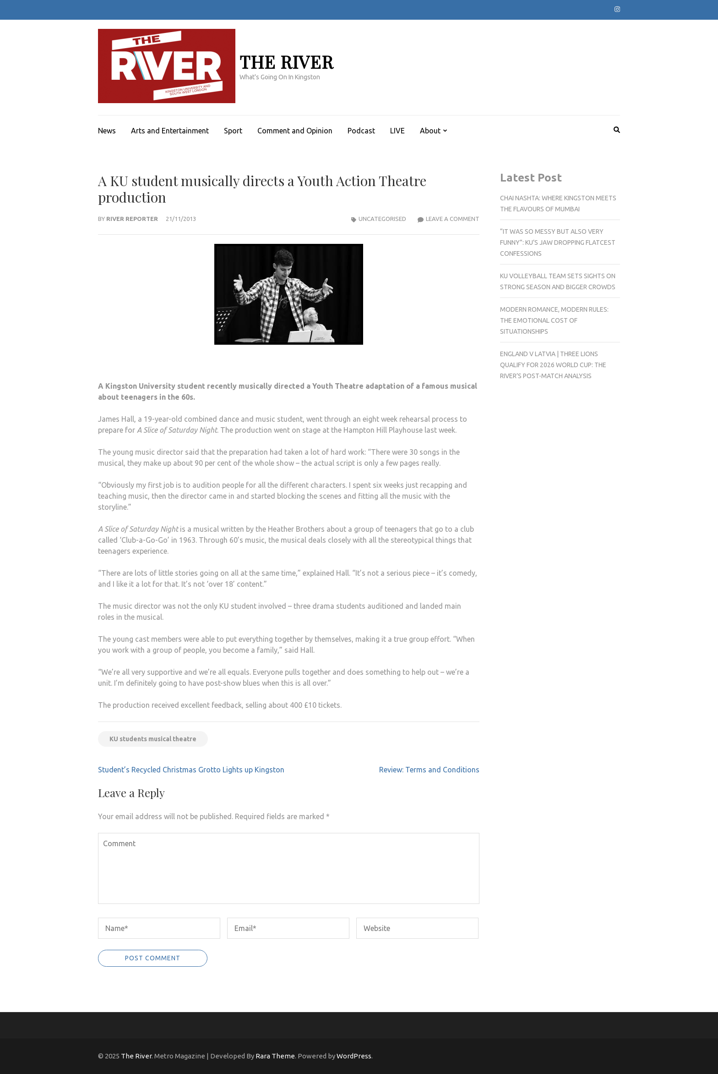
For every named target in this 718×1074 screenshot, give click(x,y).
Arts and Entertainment (170, 131)
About (430, 131)
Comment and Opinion (294, 131)
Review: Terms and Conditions (429, 770)
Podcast (361, 131)
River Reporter (132, 218)
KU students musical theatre (152, 739)
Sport (233, 131)
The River (286, 61)
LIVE (397, 131)
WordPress (354, 1056)
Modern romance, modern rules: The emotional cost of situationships (554, 320)
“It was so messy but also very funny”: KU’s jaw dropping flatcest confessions (557, 242)
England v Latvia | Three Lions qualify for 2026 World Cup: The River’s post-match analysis (553, 365)
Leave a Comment (452, 218)
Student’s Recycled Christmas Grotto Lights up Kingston (191, 770)
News (107, 131)
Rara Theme (275, 1056)
